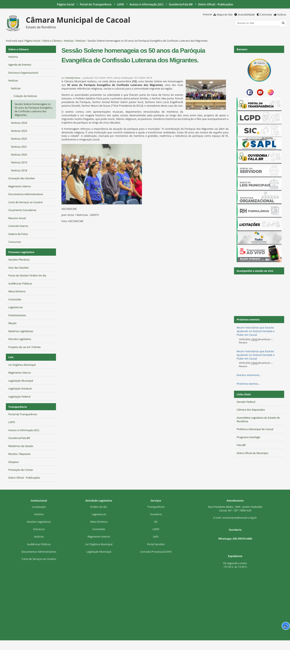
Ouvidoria (156, 514)
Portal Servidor (156, 544)
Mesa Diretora (98, 521)
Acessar (207, 14)
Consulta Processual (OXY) (155, 551)
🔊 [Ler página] (286, 626)
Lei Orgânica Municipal (98, 544)
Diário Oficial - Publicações (215, 4)
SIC (156, 521)
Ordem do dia (99, 507)
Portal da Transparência (95, 4)
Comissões (98, 529)
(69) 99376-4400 (242, 538)
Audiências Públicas (39, 544)
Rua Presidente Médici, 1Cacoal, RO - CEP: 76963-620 (235, 508)
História (39, 514)
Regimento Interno (99, 536)
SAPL (156, 536)
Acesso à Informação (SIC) (146, 4)
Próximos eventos (248, 319)
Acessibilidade (246, 14)
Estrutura (39, 529)
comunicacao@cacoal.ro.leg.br (239, 517)
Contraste (266, 14)
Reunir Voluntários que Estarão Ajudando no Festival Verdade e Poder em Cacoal (255, 331)
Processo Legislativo (21, 252)
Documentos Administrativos (39, 551)
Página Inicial (65, 4)
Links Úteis (244, 394)
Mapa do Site (225, 14)
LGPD (120, 4)
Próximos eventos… (248, 383)
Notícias (69, 40)
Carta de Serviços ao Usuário (39, 559)
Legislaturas (99, 514)
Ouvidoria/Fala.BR (181, 4)
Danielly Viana (73, 77)
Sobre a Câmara (52, 40)
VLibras (281, 14)
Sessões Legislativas (39, 521)
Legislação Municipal (98, 551)
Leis (10, 357)
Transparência (17, 407)
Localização (39, 507)
